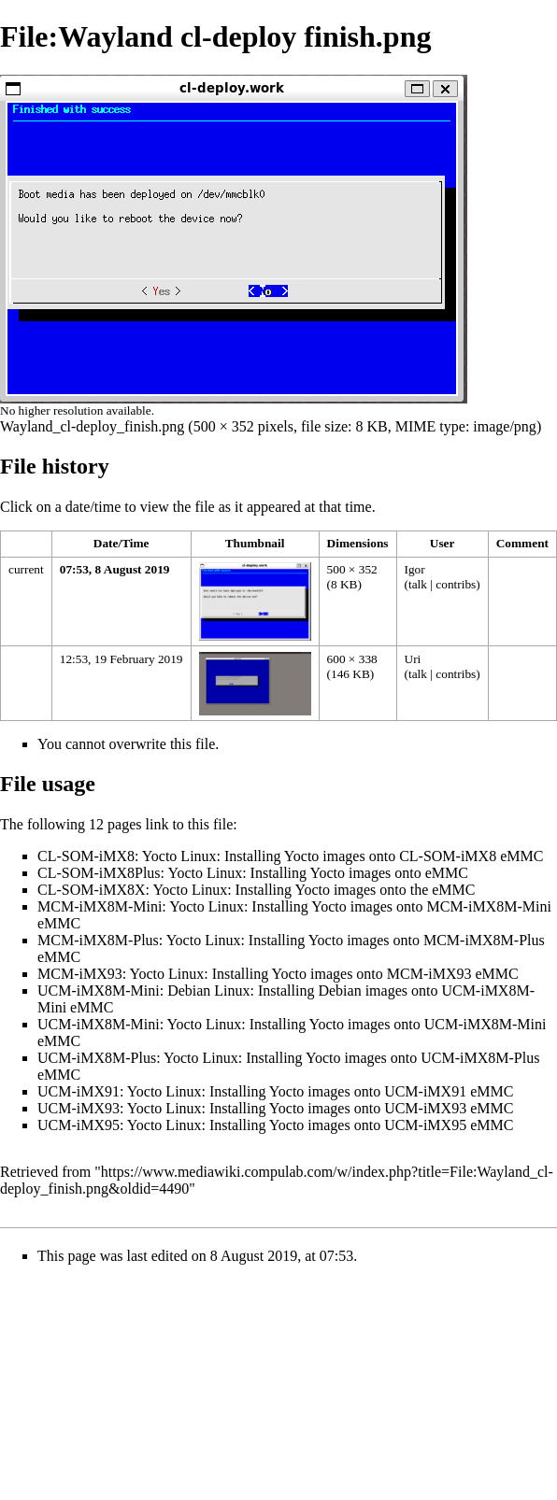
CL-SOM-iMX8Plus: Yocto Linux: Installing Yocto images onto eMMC (252, 873)
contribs (456, 584)
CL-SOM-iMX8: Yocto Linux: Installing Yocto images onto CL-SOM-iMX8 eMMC (290, 856)
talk (417, 584)
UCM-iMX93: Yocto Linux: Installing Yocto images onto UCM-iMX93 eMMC (275, 1108)
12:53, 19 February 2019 (121, 659)
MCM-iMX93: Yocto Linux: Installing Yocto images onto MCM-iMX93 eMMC (278, 974)
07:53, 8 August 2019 (115, 569)
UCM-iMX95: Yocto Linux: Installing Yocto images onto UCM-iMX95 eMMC (275, 1125)
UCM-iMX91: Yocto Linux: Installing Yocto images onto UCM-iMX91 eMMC (275, 1091)
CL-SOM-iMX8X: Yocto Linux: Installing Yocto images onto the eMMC (256, 890)
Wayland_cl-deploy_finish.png (92, 426)
